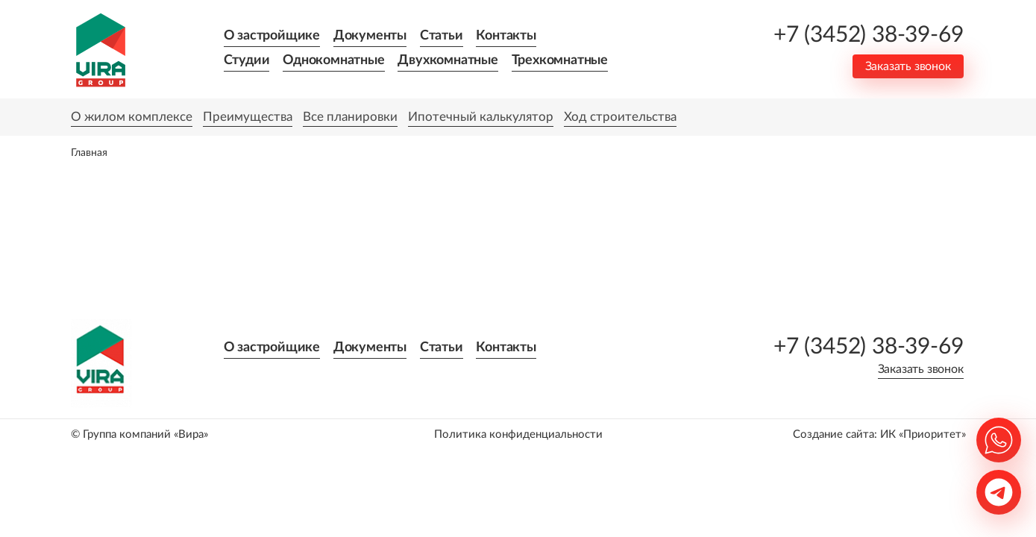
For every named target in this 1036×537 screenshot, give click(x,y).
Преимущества (247, 116)
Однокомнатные (333, 60)
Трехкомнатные (560, 60)
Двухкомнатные (447, 60)
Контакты (506, 36)
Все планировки (350, 116)
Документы (369, 36)
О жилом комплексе (131, 116)
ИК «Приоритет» (923, 434)
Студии (247, 60)
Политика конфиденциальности (518, 434)
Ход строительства (620, 116)
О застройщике (272, 36)
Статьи (441, 36)
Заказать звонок (908, 66)
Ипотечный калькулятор (480, 116)
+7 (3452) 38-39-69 (868, 35)
